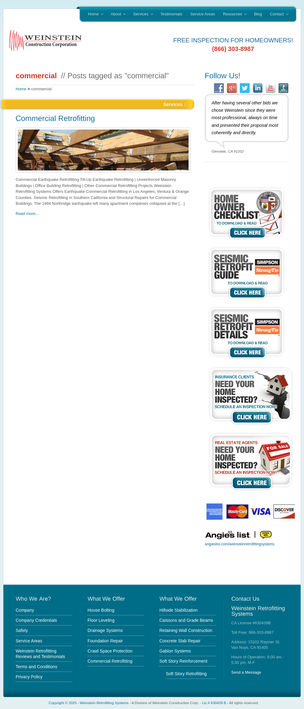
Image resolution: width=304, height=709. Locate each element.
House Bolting (101, 610)
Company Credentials (36, 620)
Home (93, 14)
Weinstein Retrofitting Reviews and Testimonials (40, 654)
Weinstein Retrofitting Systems (104, 703)
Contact (277, 14)
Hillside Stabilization (178, 610)
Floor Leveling (101, 620)
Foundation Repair (105, 640)
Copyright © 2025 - (64, 703)
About (116, 14)
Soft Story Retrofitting (186, 673)
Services (141, 14)
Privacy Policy (29, 676)
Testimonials (171, 14)
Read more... (27, 213)
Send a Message (246, 672)
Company (25, 610)
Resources (233, 14)
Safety (22, 630)
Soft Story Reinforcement (183, 661)
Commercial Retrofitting (110, 661)
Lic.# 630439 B (214, 703)
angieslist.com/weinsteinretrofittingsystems (240, 544)
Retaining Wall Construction (185, 630)
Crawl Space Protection (110, 651)
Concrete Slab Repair (180, 640)
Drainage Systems (105, 630)
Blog (258, 14)
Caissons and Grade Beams (186, 620)
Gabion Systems (175, 651)
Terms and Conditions (36, 666)
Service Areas (202, 14)
